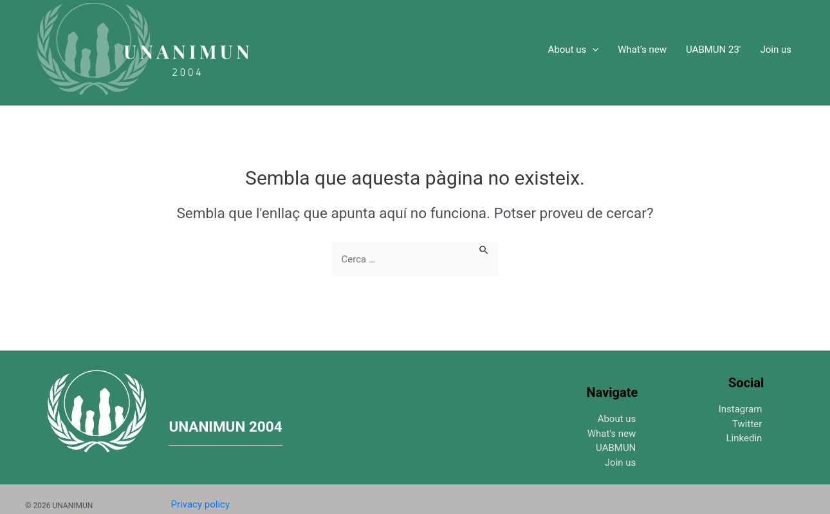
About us (573, 49)
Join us (776, 49)
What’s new (642, 49)
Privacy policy (200, 504)
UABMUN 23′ (713, 49)
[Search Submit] (484, 248)
